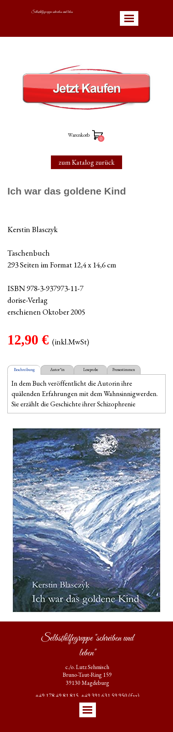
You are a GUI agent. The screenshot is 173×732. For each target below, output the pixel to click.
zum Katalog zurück (86, 162)
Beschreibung (24, 369)
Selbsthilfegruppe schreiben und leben (52, 12)
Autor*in (57, 369)
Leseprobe (90, 369)
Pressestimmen (124, 369)
